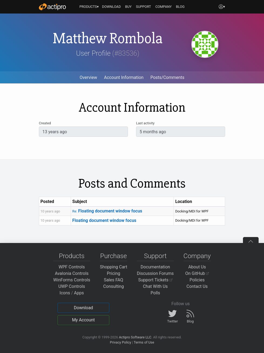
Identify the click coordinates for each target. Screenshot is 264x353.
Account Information (123, 77)
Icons (65, 292)
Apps (79, 292)
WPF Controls (72, 266)
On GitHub (197, 273)
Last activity (145, 123)
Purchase (113, 256)
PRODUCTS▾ (89, 7)
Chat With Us (155, 286)
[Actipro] (52, 6)
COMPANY (163, 7)
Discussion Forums (155, 273)
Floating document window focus (107, 211)
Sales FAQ (113, 279)
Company (197, 256)
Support (155, 256)
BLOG (180, 7)
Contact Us (197, 286)
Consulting (113, 286)
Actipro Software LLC (135, 337)
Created (45, 123)
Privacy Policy (120, 342)
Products (71, 256)
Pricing (113, 273)
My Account (83, 319)
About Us (197, 266)
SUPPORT (143, 7)
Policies (197, 279)
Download (83, 307)
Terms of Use (144, 342)
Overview (88, 77)
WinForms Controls (71, 279)
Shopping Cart (113, 266)
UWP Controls (71, 286)
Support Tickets (155, 279)
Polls (155, 292)
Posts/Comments (167, 77)
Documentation (155, 266)
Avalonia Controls (72, 273)
